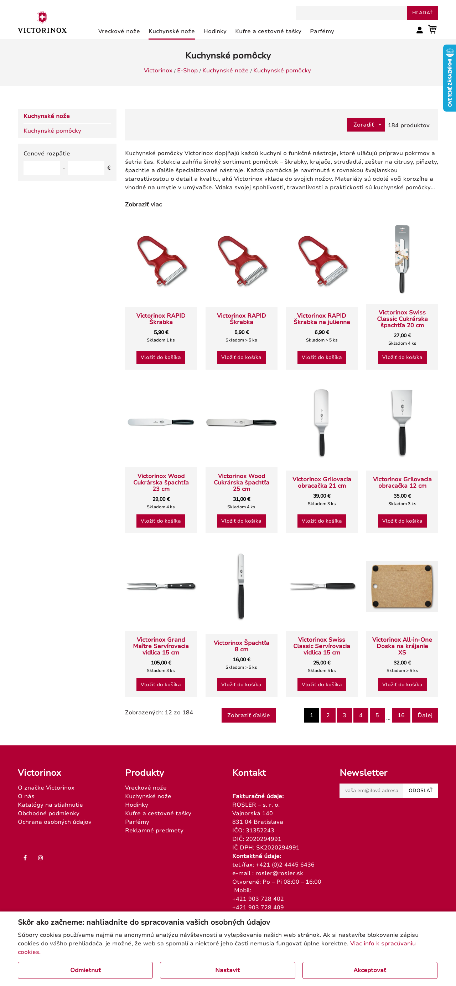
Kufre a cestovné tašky (158, 813)
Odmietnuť (85, 970)
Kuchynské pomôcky (282, 71)
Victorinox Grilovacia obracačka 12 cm (402, 482)
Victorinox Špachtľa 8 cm (241, 646)
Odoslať (421, 790)
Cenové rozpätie (47, 154)
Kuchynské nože (225, 71)
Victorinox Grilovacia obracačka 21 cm (321, 482)
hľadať (422, 13)
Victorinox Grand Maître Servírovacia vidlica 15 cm (161, 646)
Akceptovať (369, 970)
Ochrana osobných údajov (55, 822)
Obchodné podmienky (48, 813)
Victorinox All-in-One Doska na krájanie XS (402, 646)
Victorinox (158, 71)
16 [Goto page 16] (401, 715)
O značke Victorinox (46, 788)
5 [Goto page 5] (377, 715)
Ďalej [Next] (425, 715)
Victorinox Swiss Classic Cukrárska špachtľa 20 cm (402, 319)
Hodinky (136, 805)
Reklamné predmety (154, 830)
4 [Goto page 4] (361, 715)
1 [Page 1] (312, 715)
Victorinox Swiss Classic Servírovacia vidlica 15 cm (321, 646)
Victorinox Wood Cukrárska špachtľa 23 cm (161, 482)
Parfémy (137, 822)
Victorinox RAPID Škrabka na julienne (322, 319)
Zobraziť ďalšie (248, 715)
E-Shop (187, 71)
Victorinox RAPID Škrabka (161, 319)
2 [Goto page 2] (328, 715)
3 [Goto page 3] (344, 715)
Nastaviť (227, 970)
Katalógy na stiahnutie (50, 805)
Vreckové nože (146, 788)
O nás (26, 796)
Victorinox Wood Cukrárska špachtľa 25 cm (241, 482)
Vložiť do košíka (161, 357)
